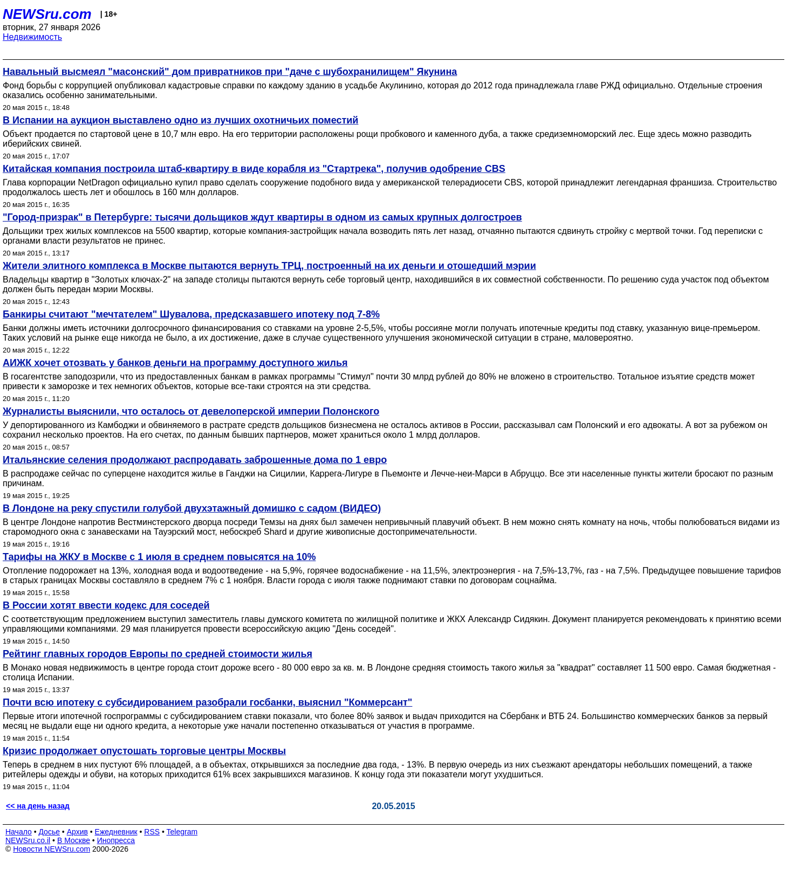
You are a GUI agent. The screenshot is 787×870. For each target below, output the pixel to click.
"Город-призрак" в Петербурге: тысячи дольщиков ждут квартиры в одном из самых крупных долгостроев (262, 217)
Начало (18, 831)
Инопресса (116, 840)
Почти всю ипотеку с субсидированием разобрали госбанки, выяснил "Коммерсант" (207, 702)
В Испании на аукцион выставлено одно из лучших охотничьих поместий (180, 120)
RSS (152, 831)
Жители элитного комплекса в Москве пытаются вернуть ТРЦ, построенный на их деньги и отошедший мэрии (269, 265)
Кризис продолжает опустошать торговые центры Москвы (144, 750)
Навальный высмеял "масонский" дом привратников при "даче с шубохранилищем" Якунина (230, 71)
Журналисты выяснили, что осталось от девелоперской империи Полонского (191, 411)
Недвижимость (32, 37)
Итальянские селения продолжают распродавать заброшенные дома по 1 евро (195, 459)
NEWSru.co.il (27, 840)
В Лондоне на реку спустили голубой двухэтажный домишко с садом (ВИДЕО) (192, 508)
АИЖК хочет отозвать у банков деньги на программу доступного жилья (175, 362)
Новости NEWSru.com (51, 849)
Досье (49, 831)
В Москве (73, 840)
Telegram (182, 831)
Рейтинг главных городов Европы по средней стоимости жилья (157, 653)
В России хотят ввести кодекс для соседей (106, 605)
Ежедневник (116, 831)
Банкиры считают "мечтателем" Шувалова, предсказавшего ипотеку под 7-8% (191, 314)
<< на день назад (38, 806)
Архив (77, 831)
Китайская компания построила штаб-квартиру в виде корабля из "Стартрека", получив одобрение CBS (254, 168)
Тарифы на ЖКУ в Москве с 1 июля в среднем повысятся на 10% (159, 556)
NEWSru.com (47, 14)
